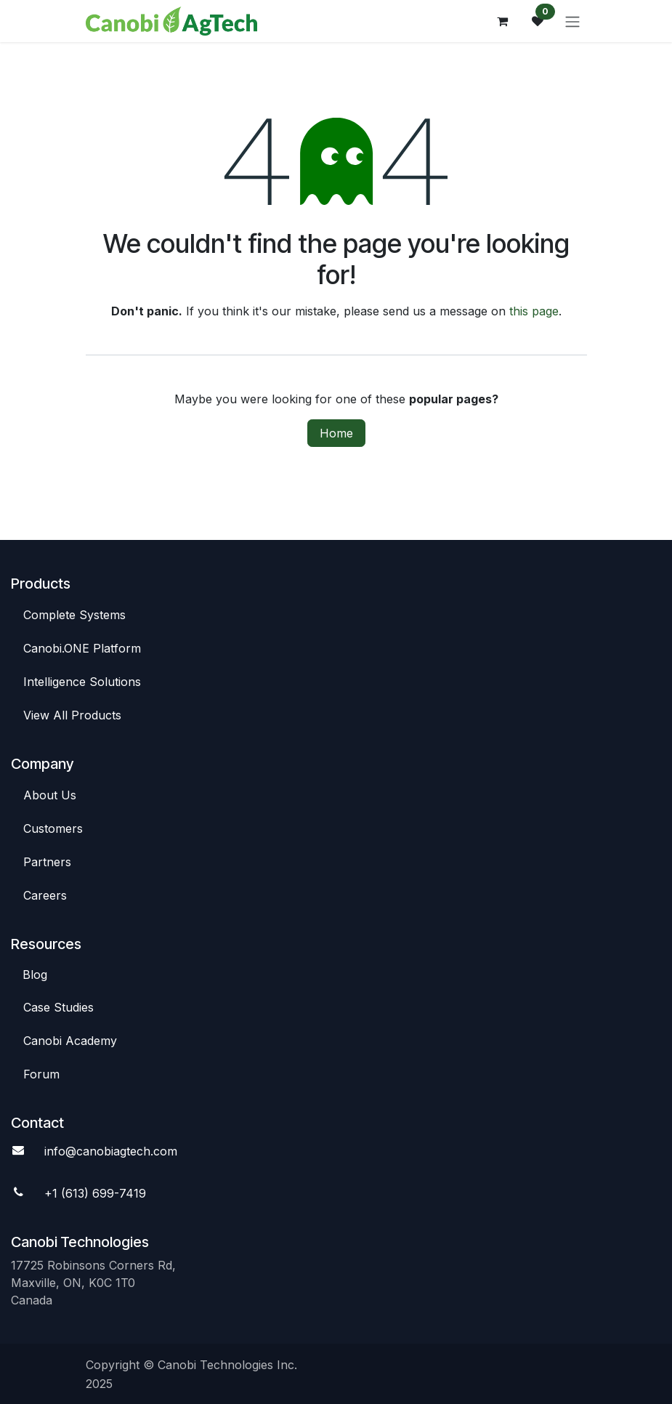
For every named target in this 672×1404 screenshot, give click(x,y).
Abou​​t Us (49, 795)
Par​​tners (47, 862)
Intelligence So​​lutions (84, 681)
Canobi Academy (70, 1040)
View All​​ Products (72, 715)
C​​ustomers (53, 828)
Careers (45, 895)
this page (534, 311)
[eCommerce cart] (502, 21)
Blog (35, 974)
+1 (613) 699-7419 (95, 1193)
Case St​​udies (58, 1007)
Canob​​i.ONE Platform (84, 648)
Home (336, 433)
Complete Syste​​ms (74, 615)
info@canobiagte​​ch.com (110, 1151)
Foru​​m (41, 1074)
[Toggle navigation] (572, 21)
